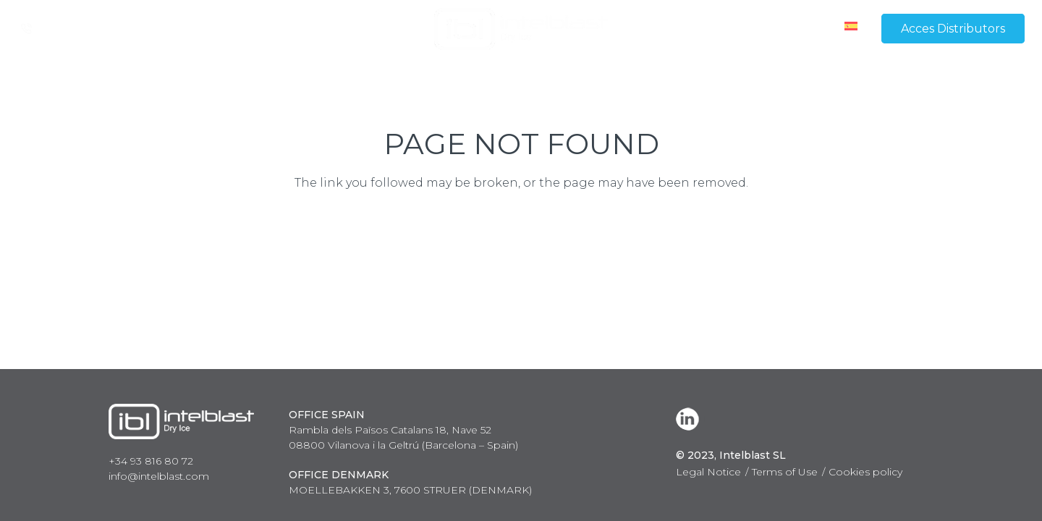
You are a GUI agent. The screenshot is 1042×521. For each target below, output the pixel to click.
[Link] (520, 29)
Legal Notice (708, 471)
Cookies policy (865, 471)
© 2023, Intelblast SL (731, 455)
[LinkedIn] (690, 419)
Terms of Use (785, 471)
